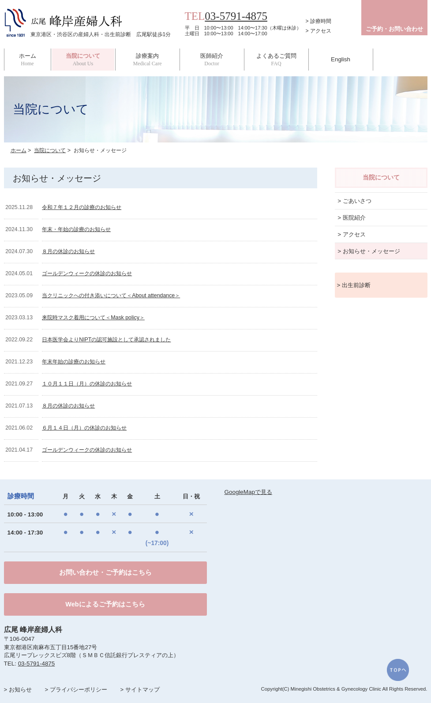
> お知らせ (18, 689)
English (340, 59)
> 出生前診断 (354, 285)
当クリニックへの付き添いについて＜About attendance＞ (111, 295)
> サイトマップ (139, 689)
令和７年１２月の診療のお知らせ (81, 207)
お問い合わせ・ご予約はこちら (105, 572)
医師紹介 (212, 59)
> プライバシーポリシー (76, 689)
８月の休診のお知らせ (68, 251)
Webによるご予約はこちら (105, 604)
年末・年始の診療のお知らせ (76, 229)
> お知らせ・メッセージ (368, 251)
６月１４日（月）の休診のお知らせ (84, 428)
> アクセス (318, 31)
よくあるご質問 (276, 59)
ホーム (27, 59)
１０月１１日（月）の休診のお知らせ (87, 384)
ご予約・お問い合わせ (394, 29)
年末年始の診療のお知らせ (73, 362)
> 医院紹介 (351, 217)
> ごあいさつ (354, 201)
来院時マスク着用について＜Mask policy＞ (93, 317)
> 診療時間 (318, 21)
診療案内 (148, 59)
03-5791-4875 (236, 16)
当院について (50, 150)
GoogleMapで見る (248, 492)
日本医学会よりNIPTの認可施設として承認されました (106, 340)
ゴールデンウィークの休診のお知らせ (87, 273)
